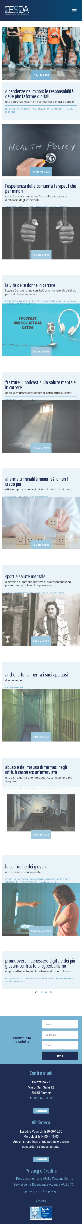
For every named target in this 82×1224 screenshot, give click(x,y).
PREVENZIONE (55, 109)
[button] (74, 10)
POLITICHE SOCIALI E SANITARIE (35, 978)
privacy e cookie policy (40, 1191)
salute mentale (14, 981)
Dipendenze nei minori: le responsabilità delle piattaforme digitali (39, 93)
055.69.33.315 (44, 1098)
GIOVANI (10, 978)
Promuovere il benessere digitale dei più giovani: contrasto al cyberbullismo (40, 963)
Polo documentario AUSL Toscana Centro (45, 1178)
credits (41, 1201)
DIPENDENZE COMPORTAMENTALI (25, 109)
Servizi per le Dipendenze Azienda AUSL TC (43, 1184)
